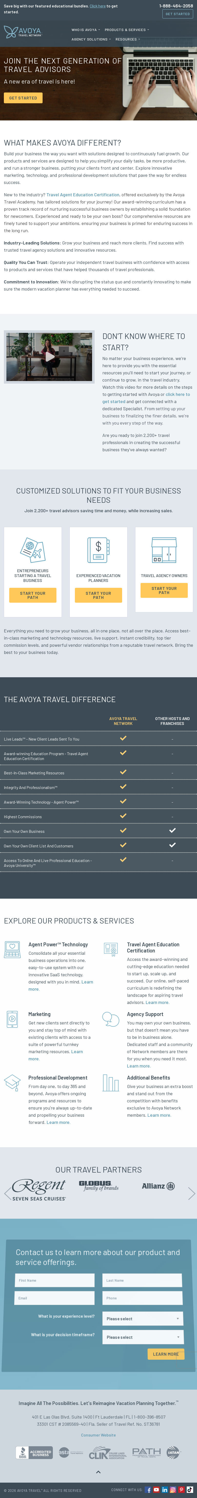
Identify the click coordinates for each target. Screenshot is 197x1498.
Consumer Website (98, 1434)
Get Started (178, 14)
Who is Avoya (84, 29)
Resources (126, 39)
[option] (46, 1189)
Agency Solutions (90, 39)
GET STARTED (23, 97)
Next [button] (190, 1189)
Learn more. (158, 1002)
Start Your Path (32, 595)
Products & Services (125, 29)
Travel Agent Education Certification (82, 194)
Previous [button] (6, 1189)
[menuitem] (86, 29)
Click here (98, 6)
